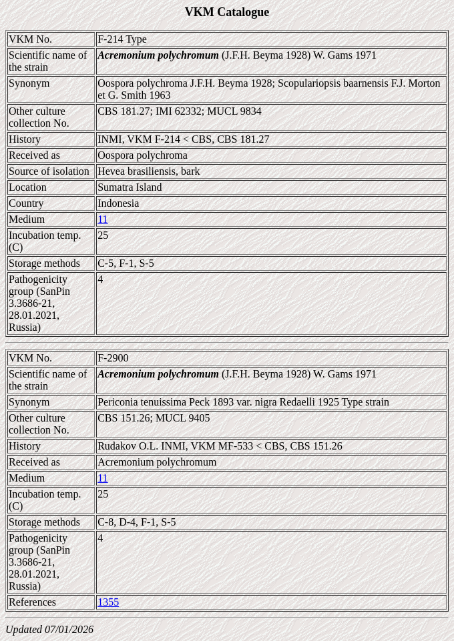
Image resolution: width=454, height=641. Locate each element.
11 (102, 219)
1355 (108, 602)
